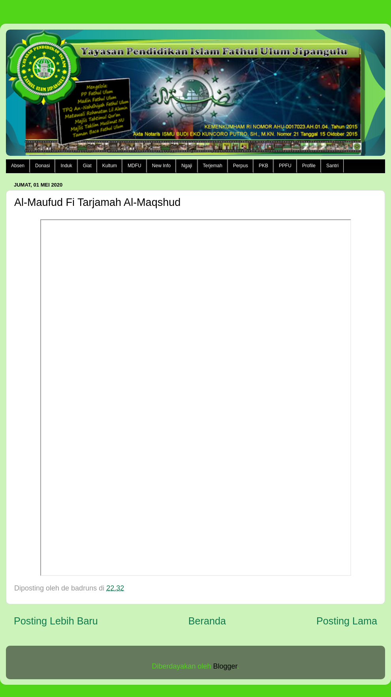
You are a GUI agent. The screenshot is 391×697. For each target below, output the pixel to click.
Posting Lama (346, 620)
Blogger (225, 666)
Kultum (109, 165)
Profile (309, 165)
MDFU (134, 165)
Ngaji (186, 165)
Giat (87, 165)
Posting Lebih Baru (56, 620)
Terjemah (212, 165)
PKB (263, 165)
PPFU (285, 165)
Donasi (42, 165)
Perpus (240, 165)
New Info (161, 165)
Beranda (207, 620)
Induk (66, 165)
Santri (332, 165)
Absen (17, 165)
